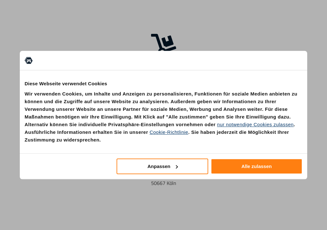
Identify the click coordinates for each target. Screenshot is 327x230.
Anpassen (163, 166)
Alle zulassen (256, 166)
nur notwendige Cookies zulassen (255, 124)
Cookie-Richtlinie (168, 132)
